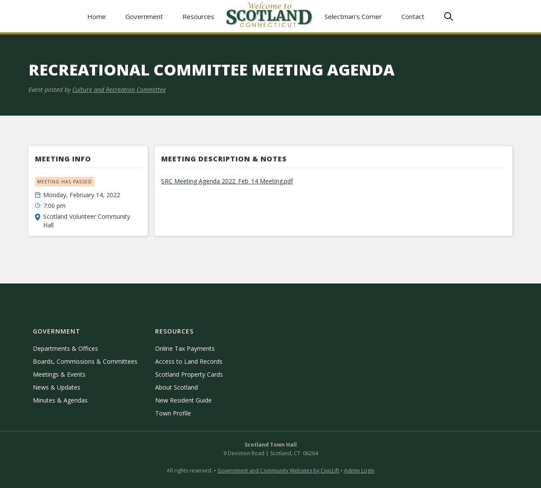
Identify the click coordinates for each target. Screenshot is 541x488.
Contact (412, 16)
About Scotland (176, 387)
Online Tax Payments (185, 348)
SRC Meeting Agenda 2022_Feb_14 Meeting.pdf (227, 181)
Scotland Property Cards (189, 374)
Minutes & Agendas (60, 400)
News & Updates (56, 387)
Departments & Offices (65, 348)
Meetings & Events (59, 374)
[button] (144, 16)
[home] (269, 16)
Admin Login (359, 470)
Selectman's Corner (353, 16)
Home (96, 16)
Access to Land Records (189, 361)
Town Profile (173, 413)
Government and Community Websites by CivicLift (278, 470)
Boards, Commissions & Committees (85, 361)
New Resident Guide (183, 400)
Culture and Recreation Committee (119, 89)
